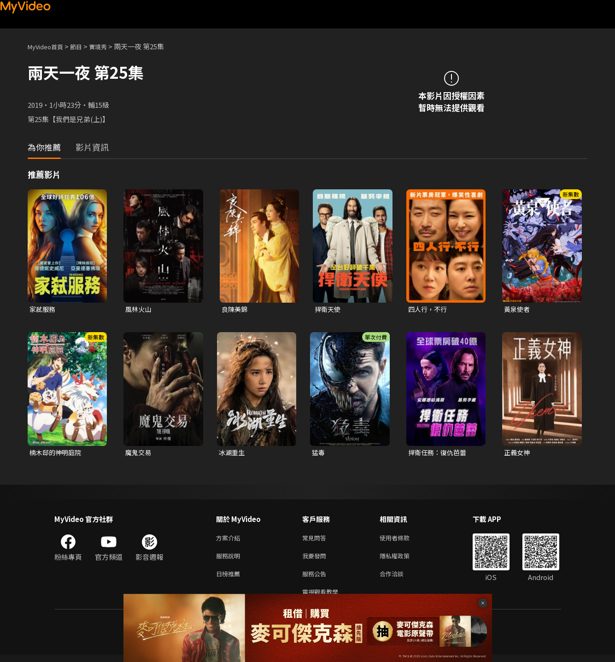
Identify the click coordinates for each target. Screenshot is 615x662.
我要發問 (316, 559)
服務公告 (316, 579)
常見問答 (316, 540)
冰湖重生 (232, 453)
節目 (83, 46)
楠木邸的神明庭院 (57, 453)
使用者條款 (402, 540)
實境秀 (107, 46)
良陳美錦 (235, 309)
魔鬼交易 (139, 453)
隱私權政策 (402, 559)
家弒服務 (43, 309)
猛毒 (319, 453)
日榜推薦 (230, 579)
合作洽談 (399, 579)
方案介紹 (230, 540)
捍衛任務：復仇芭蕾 (439, 453)
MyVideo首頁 (49, 46)
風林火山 (139, 309)
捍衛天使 (328, 309)
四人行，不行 (429, 309)
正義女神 (518, 453)
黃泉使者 (518, 309)
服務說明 (230, 559)
